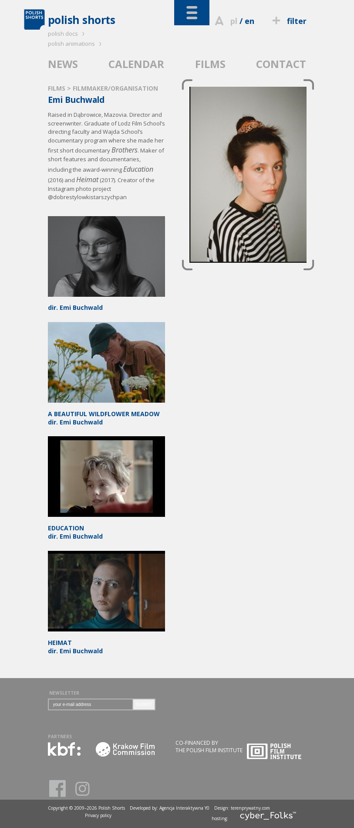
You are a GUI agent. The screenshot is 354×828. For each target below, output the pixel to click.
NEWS (63, 64)
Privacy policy (98, 815)
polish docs (67, 33)
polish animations (76, 44)
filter (288, 21)
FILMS (210, 64)
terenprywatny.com (250, 808)
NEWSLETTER (64, 693)
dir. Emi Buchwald (106, 303)
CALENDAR (136, 64)
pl (233, 21)
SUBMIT (144, 704)
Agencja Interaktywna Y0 (184, 808)
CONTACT (281, 64)
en (249, 21)
